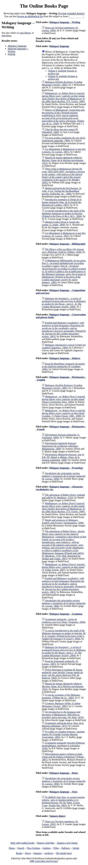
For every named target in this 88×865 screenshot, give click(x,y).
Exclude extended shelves (71, 13)
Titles (56, 848)
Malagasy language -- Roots (63, 773)
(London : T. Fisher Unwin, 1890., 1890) (63, 413)
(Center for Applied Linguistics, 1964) (64, 346)
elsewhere (6, 35)
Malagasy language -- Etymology (66, 468)
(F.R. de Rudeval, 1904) (62, 673)
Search (21, 848)
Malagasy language (17, 46)
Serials (76, 848)
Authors (47, 848)
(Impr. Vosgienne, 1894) (63, 620)
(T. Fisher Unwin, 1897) (64, 567)
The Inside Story (64, 853)
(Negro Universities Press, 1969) (63, 399)
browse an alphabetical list (30, 16)
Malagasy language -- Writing (64, 22)
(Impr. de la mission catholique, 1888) (63, 457)
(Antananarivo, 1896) (63, 521)
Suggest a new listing (67, 843)
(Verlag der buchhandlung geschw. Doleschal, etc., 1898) (61, 191)
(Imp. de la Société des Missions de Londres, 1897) (61, 202)
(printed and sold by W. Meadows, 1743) (63, 496)
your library (25, 33)
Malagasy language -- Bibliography (67, 244)
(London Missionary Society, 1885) (62, 83)
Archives (48, 853)
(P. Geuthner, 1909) (63, 366)
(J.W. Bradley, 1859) (63, 176)
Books (19, 853)
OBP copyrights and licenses (44, 861)
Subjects (65, 848)
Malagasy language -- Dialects (64, 358)
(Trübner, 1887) (63, 757)
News (27, 853)
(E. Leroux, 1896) (64, 476)
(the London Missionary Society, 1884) (64, 302)
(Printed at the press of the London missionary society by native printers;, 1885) (64, 271)
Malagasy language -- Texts (63, 791)
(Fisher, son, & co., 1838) (63, 117)
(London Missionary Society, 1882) (61, 704)
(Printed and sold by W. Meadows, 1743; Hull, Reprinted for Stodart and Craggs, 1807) (64, 545)
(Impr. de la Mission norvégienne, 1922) (63, 160)
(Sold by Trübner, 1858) (63, 250)
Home (12, 848)
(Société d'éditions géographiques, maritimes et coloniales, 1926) (63, 746)
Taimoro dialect (57, 816)
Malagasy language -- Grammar (65, 614)
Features (37, 853)
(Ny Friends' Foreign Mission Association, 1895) (63, 734)
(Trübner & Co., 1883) (61, 696)
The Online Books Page (44, 6)
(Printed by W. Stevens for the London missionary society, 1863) (64, 329)
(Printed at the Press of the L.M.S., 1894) (63, 213)
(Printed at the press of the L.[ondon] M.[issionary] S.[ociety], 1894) (64, 634)
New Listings (33, 848)
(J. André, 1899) (60, 223)
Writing (11, 54)
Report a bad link (45, 843)
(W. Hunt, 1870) (63, 715)
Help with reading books (22, 843)
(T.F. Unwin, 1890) (63, 97)
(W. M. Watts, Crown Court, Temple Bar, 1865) (63, 801)
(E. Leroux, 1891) (64, 150)
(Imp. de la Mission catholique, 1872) (63, 724)
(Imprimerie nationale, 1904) (63, 139)
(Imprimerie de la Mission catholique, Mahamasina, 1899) (60, 446)
